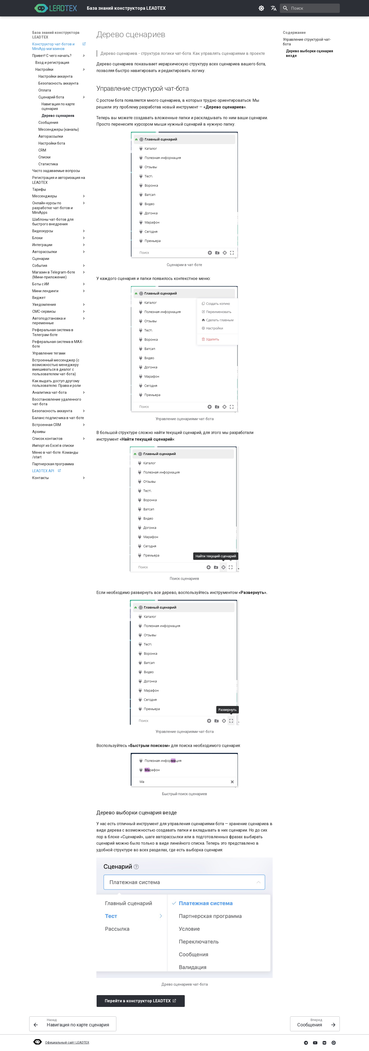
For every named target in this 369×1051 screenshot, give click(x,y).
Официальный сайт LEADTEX (60, 1042)
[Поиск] (310, 8)
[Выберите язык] (274, 8)
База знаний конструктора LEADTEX (55, 35)
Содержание (294, 33)
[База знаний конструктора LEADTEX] (55, 8)
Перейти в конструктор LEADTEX (138, 1000)
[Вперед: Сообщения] (315, 1023)
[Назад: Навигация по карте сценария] (72, 1023)
